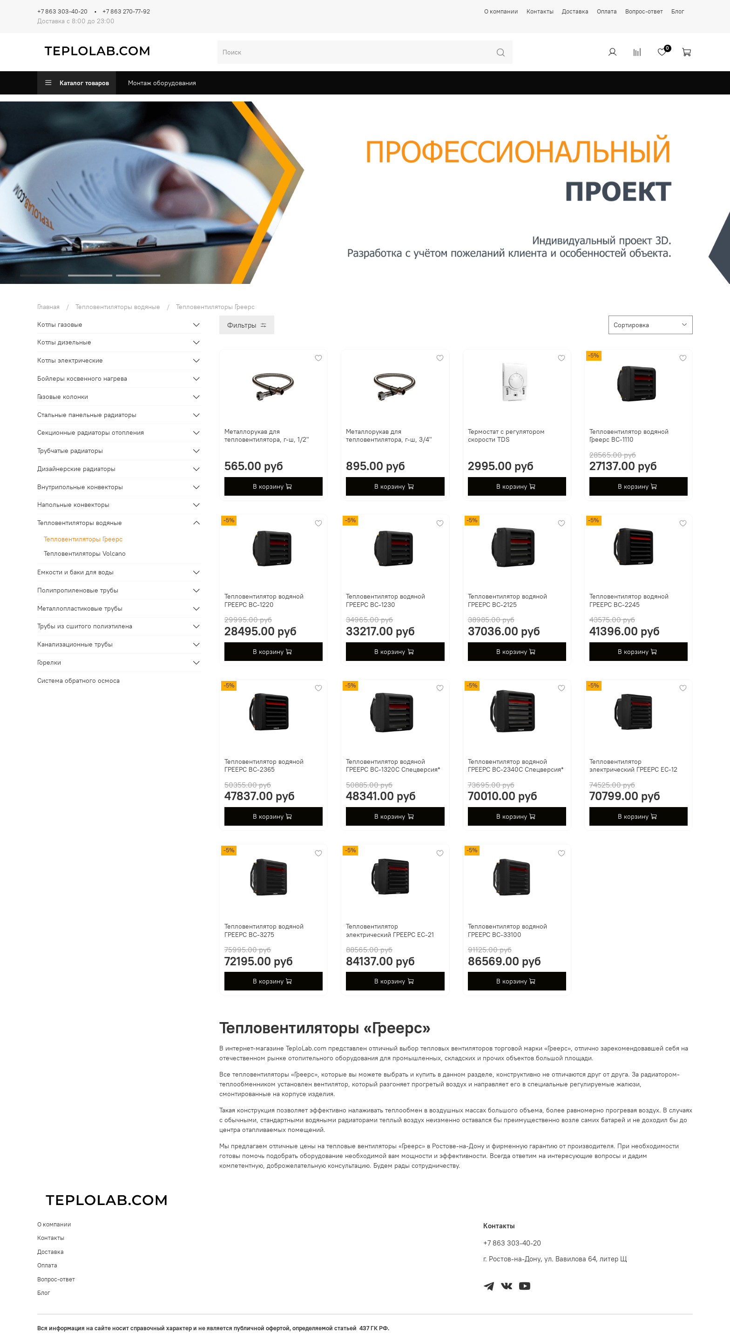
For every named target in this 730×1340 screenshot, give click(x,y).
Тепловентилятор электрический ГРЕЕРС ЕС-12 (633, 765)
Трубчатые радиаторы (70, 450)
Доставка (575, 11)
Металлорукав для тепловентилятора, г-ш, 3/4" (389, 435)
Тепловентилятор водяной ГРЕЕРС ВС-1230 (385, 600)
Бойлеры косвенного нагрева (82, 378)
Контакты (540, 11)
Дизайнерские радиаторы (76, 469)
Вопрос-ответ (644, 11)
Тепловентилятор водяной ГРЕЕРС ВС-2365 (264, 765)
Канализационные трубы (75, 644)
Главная (48, 307)
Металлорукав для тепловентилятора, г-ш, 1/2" (266, 435)
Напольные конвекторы (73, 504)
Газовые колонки (62, 396)
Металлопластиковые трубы (79, 608)
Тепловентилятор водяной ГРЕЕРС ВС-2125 (507, 600)
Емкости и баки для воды (75, 572)
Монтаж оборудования (162, 83)
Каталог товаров (76, 83)
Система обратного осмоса (78, 680)
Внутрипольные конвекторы (80, 487)
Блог (677, 11)
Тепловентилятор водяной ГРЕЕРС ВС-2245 (629, 600)
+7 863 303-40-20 (62, 11)
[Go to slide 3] (138, 275)
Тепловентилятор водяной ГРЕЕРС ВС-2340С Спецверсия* (515, 765)
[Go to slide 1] (42, 275)
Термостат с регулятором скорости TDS (506, 435)
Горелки (49, 662)
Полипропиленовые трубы (77, 590)
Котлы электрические (70, 360)
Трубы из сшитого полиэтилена (84, 626)
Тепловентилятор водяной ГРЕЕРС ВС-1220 (264, 600)
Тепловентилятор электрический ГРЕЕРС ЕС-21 (390, 930)
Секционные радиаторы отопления (90, 432)
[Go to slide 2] (90, 275)
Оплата (607, 11)
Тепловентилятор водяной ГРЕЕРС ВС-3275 (264, 930)
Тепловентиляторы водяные (117, 307)
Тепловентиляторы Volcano (85, 553)
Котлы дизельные (64, 342)
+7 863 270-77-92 (126, 11)
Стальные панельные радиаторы (86, 415)
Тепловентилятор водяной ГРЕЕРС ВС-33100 (507, 930)
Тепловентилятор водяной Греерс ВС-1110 (629, 435)
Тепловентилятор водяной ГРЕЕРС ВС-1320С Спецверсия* (393, 765)
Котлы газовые (59, 324)
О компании (501, 11)
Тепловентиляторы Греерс (83, 539)
